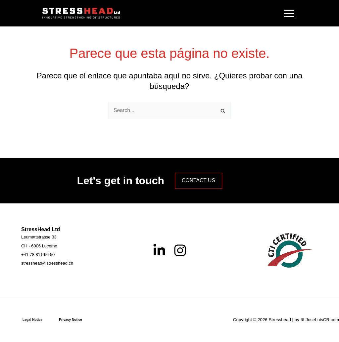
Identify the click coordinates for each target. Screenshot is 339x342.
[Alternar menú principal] (289, 13)
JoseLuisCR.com (322, 319)
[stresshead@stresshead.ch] (47, 263)
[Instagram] (180, 250)
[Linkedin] (159, 250)
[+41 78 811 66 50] (38, 254)
